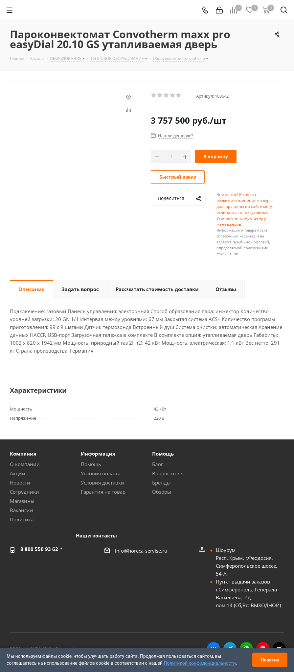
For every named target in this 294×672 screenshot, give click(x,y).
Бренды (161, 482)
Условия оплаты (100, 473)
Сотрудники (24, 491)
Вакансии (21, 510)
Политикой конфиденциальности (200, 663)
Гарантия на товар (103, 491)
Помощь (91, 464)
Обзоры (161, 491)
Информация (98, 453)
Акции (17, 473)
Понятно (269, 659)
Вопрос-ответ (168, 473)
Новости (20, 482)
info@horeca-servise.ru (141, 550)
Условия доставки (102, 482)
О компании (25, 464)
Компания (23, 453)
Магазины (22, 501)
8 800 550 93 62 (39, 549)
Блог (157, 464)
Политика (22, 519)
